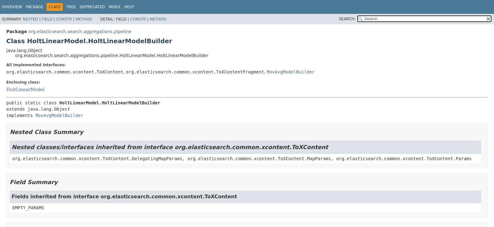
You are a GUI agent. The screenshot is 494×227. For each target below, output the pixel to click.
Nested (30, 19)
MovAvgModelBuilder (291, 71)
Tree (71, 7)
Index (115, 7)
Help (129, 7)
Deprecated (92, 7)
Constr (64, 19)
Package (34, 7)
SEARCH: (347, 19)
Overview (12, 7)
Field (47, 19)
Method (84, 19)
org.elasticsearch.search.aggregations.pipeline (79, 31)
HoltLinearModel (25, 89)
